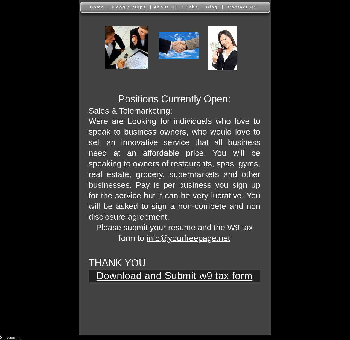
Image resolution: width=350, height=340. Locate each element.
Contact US (242, 7)
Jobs (192, 7)
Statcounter (10, 337)
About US (166, 7)
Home (97, 7)
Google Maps (129, 7)
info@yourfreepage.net (188, 238)
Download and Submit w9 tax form (175, 275)
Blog (212, 7)
